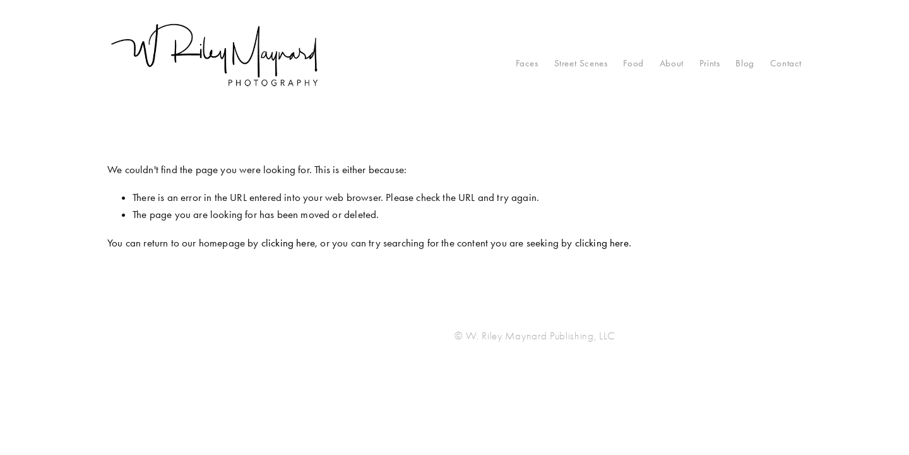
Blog (744, 63)
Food (633, 63)
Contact (786, 63)
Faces (527, 63)
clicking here (288, 242)
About (672, 63)
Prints (709, 63)
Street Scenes (581, 63)
